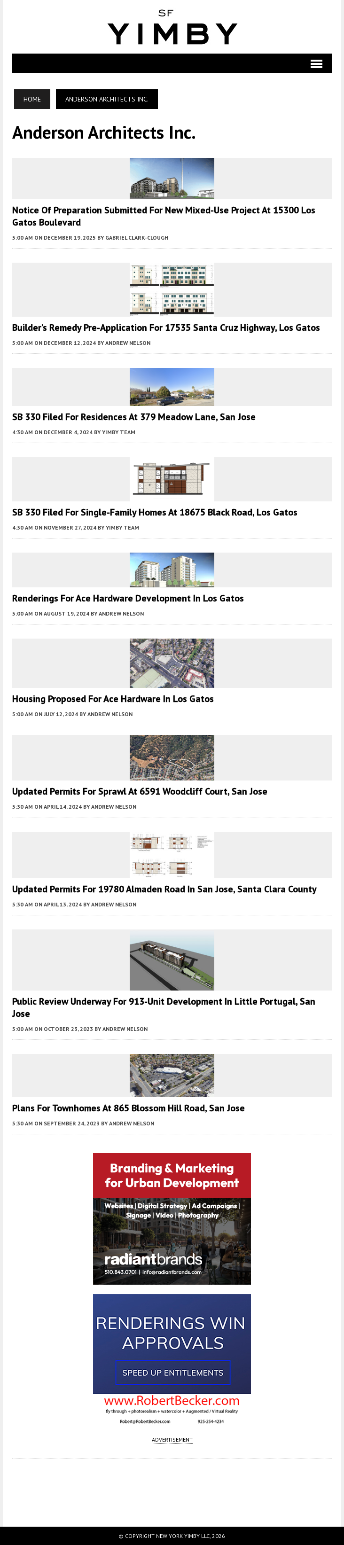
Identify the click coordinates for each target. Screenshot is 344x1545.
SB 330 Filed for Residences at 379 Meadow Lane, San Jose (134, 417)
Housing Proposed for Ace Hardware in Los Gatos (113, 699)
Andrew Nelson (127, 342)
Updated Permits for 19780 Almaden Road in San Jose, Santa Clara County (164, 889)
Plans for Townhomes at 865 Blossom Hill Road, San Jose (128, 1108)
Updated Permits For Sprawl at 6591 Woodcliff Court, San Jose (139, 791)
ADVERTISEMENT (172, 1439)
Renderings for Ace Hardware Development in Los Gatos (128, 598)
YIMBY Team (118, 432)
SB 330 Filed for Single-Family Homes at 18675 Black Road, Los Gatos (154, 512)
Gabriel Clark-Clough (136, 237)
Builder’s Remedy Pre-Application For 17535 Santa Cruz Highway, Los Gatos (166, 327)
